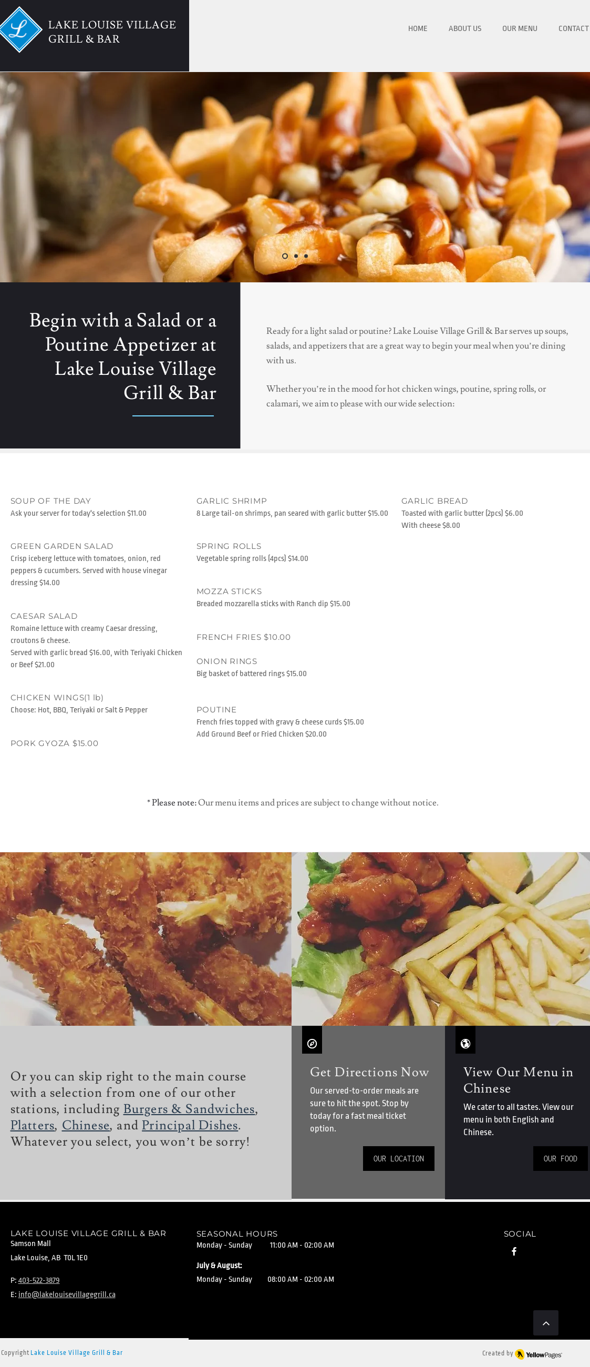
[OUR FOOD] (560, 1158)
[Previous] (57, 177)
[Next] (532, 177)
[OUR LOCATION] (398, 1158)
